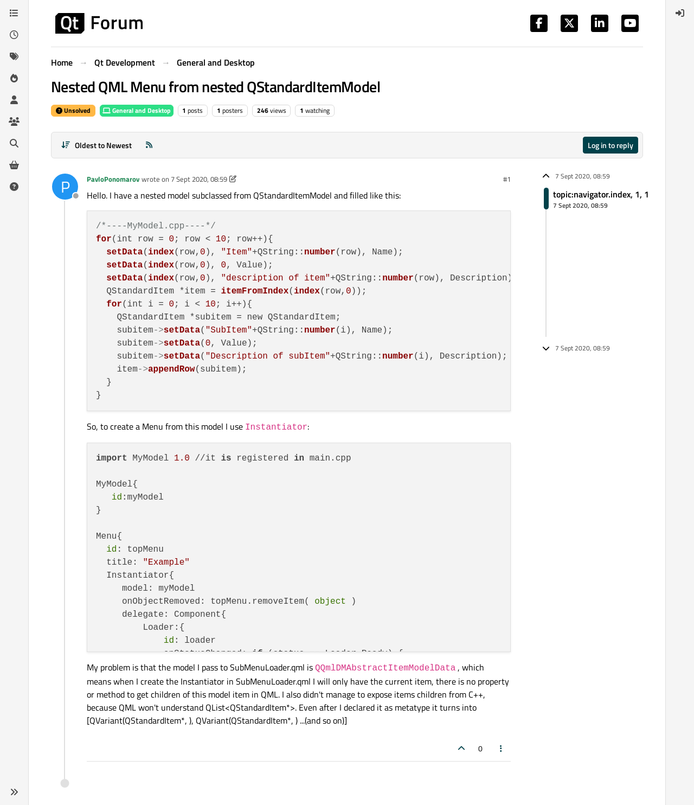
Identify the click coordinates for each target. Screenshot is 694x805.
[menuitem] (680, 13)
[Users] (14, 99)
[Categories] (14, 13)
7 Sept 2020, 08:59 (199, 179)
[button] (14, 792)
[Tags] (14, 56)
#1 (507, 179)
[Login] (680, 13)
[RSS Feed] (149, 145)
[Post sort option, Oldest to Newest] (96, 145)
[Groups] (14, 121)
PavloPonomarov (113, 179)
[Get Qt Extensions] (14, 165)
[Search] (14, 143)
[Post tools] (501, 748)
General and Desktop (136, 110)
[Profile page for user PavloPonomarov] (65, 187)
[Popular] (14, 78)
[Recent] (14, 34)
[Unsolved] (14, 186)
